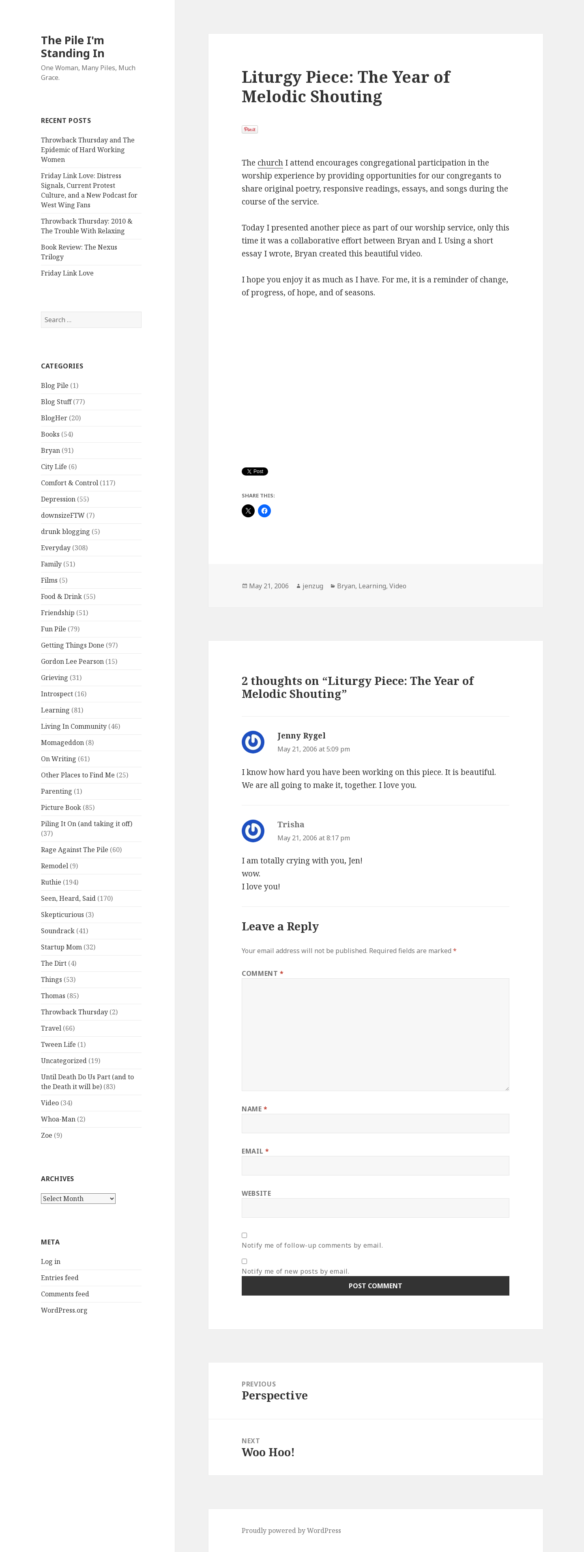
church (270, 162)
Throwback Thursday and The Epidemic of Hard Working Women (88, 150)
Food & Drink (61, 596)
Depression (58, 499)
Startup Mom (61, 947)
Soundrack (58, 930)
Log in (50, 1261)
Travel (51, 1028)
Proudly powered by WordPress (291, 1530)
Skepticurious (62, 914)
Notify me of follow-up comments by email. (312, 1245)
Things (51, 979)
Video (50, 1102)
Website (256, 1193)
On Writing (58, 758)
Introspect (57, 693)
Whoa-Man (58, 1119)
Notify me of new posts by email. (295, 1271)
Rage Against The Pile (74, 849)
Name (255, 1108)
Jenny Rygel (301, 735)
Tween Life (58, 1044)
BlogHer (54, 417)
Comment (263, 973)
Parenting (56, 791)
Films (49, 580)
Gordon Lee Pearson (72, 661)
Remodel (54, 865)
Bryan (50, 450)
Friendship (58, 612)
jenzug (313, 585)
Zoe (46, 1135)
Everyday (56, 547)
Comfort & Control (69, 482)
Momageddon (62, 742)
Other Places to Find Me (78, 775)
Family (51, 564)
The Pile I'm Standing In (73, 46)
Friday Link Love (67, 273)
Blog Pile (55, 385)
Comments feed (65, 1293)
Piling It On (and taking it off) (86, 823)
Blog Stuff (56, 401)
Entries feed (60, 1277)
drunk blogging (65, 531)
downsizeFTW (63, 515)
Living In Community (74, 726)
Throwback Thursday (74, 1011)
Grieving (54, 677)
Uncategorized (64, 1060)
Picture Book (61, 807)
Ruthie (51, 882)
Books (50, 434)
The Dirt (54, 963)
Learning (55, 710)
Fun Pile (53, 628)
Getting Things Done (72, 645)
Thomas (53, 995)
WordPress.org (64, 1310)
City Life (54, 466)
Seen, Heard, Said (68, 898)
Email (255, 1151)
